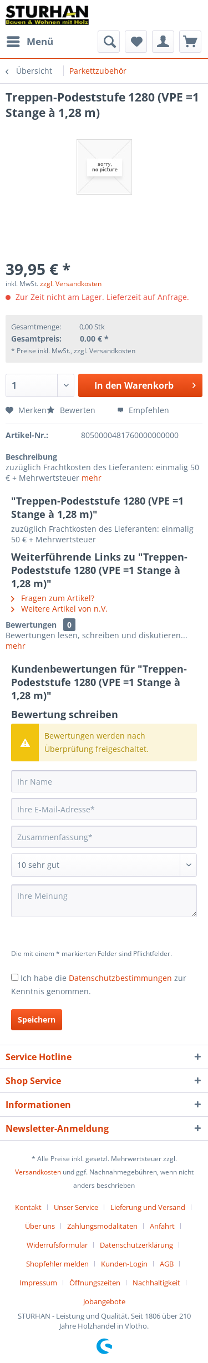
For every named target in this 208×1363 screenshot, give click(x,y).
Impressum (38, 1283)
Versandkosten (38, 1172)
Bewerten (72, 410)
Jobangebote (104, 1301)
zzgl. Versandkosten (71, 283)
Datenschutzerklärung (136, 1245)
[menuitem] (29, 41)
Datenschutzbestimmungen (120, 978)
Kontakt (28, 1207)
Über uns (40, 1226)
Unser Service (76, 1207)
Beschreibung (31, 456)
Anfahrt (162, 1226)
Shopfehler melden (57, 1264)
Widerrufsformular (57, 1245)
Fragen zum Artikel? (52, 598)
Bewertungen (31, 624)
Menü (30, 40)
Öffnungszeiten (94, 1283)
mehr (92, 477)
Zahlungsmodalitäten (102, 1226)
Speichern (36, 1019)
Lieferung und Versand (147, 1207)
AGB (167, 1264)
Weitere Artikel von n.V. (59, 608)
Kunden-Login (124, 1264)
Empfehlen (143, 410)
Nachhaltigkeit (156, 1283)
